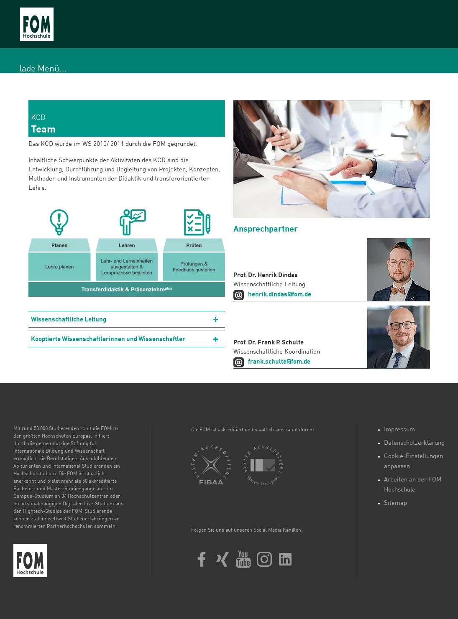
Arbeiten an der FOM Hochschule (412, 485)
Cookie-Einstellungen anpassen (413, 461)
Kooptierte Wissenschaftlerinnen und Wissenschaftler (108, 339)
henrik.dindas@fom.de (279, 295)
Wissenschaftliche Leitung (68, 320)
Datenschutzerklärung (414, 443)
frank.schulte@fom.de (279, 362)
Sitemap (395, 503)
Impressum (399, 430)
